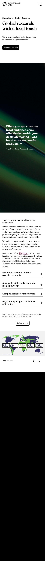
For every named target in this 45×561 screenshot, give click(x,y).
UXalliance (24, 253)
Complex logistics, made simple (18, 293)
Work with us (9, 47)
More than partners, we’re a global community (16, 274)
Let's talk (20, 323)
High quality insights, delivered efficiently (18, 303)
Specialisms (7, 18)
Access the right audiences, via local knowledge (18, 284)
